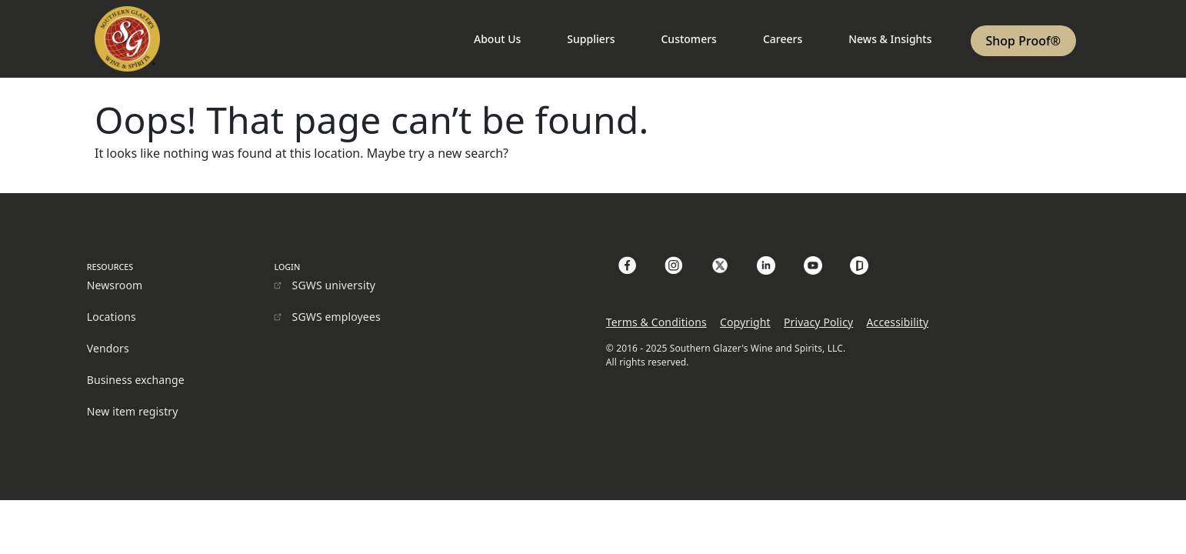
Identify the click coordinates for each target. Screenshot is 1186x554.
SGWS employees (336, 316)
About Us (497, 39)
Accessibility (897, 322)
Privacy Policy (818, 322)
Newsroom (115, 285)
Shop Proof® (1023, 40)
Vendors (108, 348)
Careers (782, 39)
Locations (111, 316)
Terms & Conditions (656, 322)
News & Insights (889, 39)
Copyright (745, 322)
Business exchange (136, 379)
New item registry (132, 411)
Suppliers (591, 39)
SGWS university (334, 285)
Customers (688, 39)
